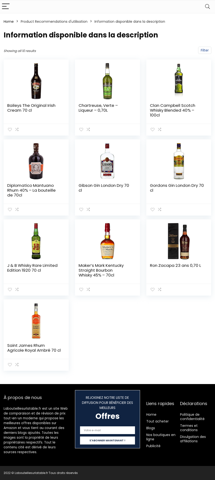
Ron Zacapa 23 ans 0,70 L (175, 265)
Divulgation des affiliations (193, 439)
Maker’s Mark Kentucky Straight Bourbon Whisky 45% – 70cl (101, 270)
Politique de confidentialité (192, 416)
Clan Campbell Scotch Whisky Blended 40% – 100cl (172, 110)
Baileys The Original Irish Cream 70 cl (31, 107)
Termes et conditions (189, 427)
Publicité (153, 446)
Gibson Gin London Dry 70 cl (104, 187)
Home (9, 21)
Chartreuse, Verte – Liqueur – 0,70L (98, 107)
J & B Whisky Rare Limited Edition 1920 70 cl (32, 267)
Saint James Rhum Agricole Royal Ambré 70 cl (34, 347)
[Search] (207, 6)
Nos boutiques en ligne (160, 437)
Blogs (150, 428)
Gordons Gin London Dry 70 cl (177, 187)
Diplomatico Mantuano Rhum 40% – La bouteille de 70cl (31, 190)
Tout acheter (157, 421)
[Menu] (6, 6)
